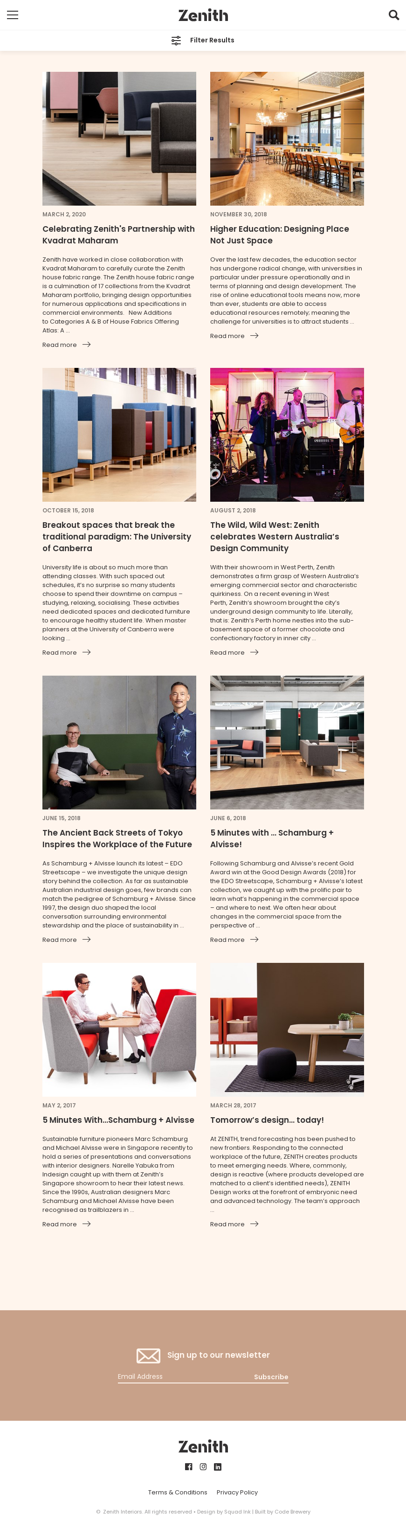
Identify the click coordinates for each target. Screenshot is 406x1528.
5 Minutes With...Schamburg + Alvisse (118, 1120)
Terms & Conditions (177, 1492)
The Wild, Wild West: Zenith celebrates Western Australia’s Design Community (274, 536)
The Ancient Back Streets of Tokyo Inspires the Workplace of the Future (117, 838)
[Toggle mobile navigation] (12, 15)
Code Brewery (292, 1511)
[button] (394, 17)
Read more (59, 344)
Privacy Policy (237, 1492)
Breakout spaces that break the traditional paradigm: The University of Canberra (116, 536)
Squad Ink (237, 1511)
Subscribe (271, 1377)
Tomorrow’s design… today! (267, 1120)
